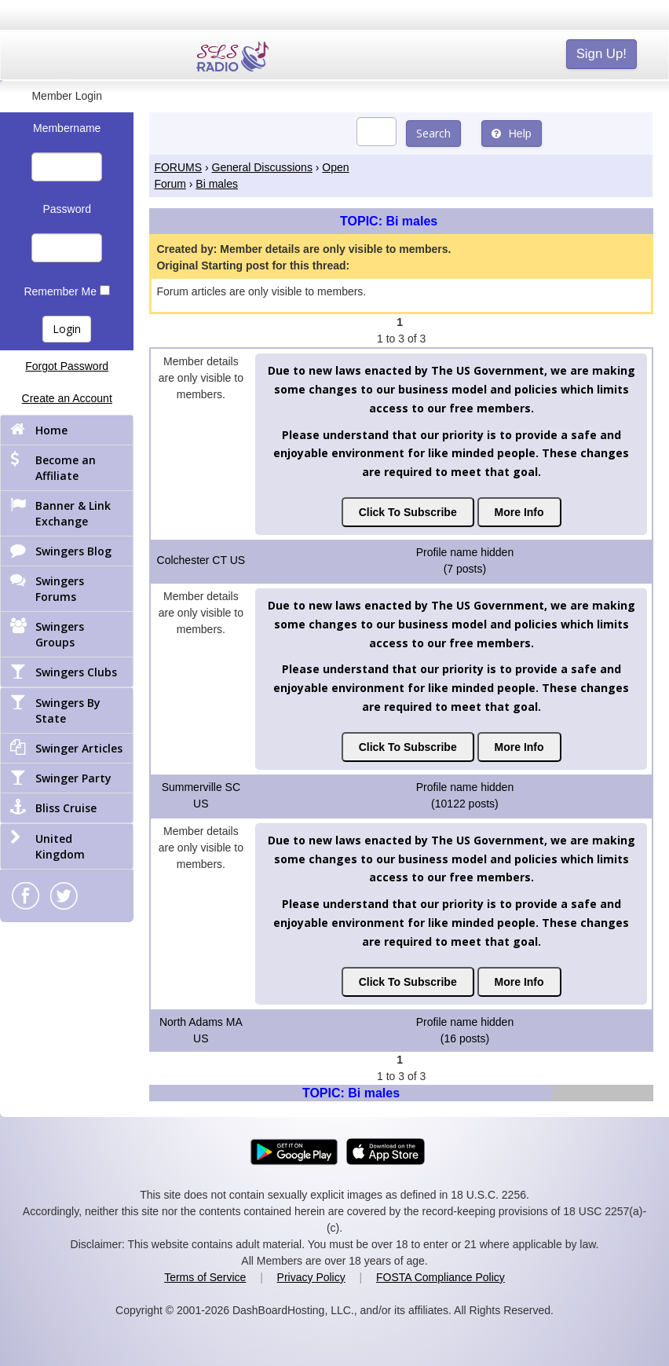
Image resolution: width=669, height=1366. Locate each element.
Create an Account (67, 398)
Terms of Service (205, 1277)
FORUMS (178, 167)
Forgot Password (66, 366)
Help (512, 133)
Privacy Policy (311, 1277)
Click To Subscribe (408, 512)
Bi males (217, 184)
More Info (519, 512)
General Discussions (262, 167)
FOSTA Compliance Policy (440, 1277)
